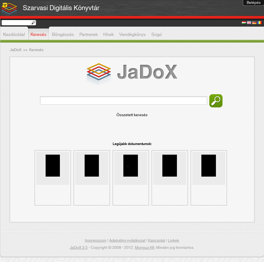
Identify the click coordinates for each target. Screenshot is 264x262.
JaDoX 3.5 (79, 247)
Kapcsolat (156, 240)
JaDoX (15, 50)
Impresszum (95, 240)
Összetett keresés (132, 115)
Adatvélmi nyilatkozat (127, 240)
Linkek (173, 240)
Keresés (216, 100)
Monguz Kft (144, 247)
